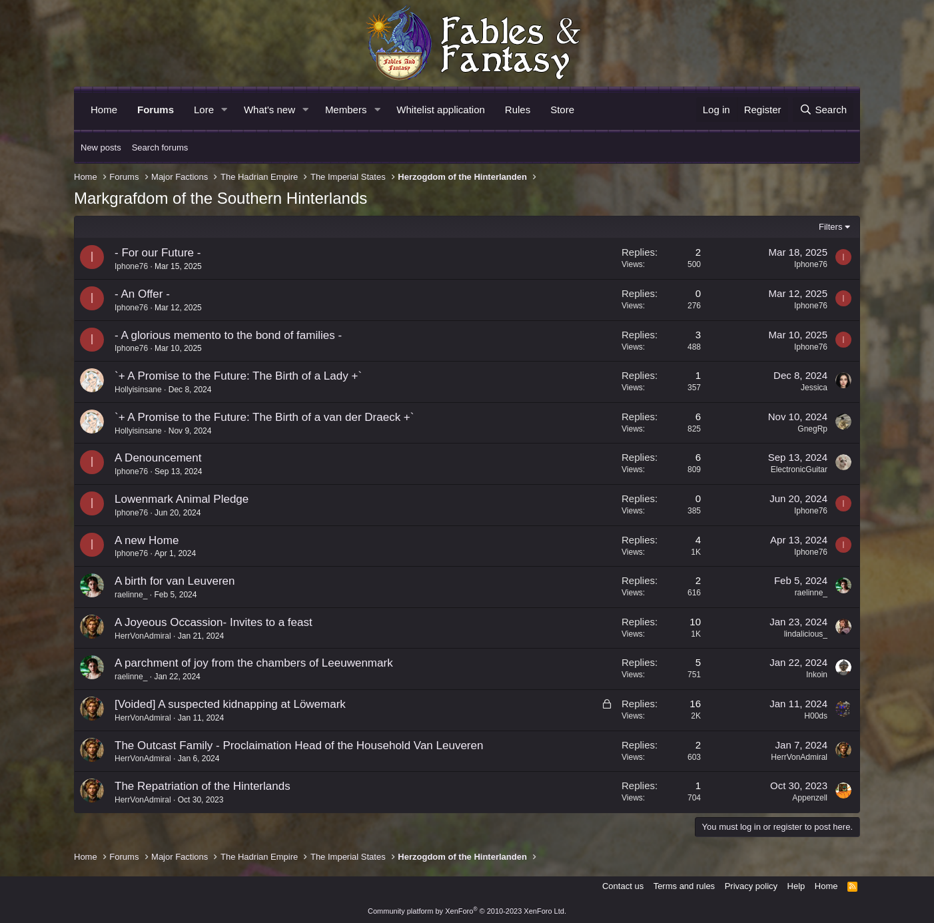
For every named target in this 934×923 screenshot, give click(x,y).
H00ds (815, 716)
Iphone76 (131, 266)
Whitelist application (440, 109)
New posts (101, 148)
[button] (224, 109)
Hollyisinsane (138, 389)
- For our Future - (158, 252)
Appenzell (809, 797)
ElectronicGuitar (799, 469)
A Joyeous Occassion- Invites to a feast (213, 622)
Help (796, 886)
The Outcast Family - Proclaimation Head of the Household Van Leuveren (299, 745)
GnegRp (812, 429)
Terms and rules (684, 886)
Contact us (623, 886)
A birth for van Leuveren (175, 581)
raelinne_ (131, 594)
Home (104, 109)
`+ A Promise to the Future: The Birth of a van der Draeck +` (264, 417)
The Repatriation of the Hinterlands (202, 786)
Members (346, 109)
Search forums (160, 148)
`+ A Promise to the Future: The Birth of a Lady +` (238, 376)
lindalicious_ (805, 634)
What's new (269, 109)
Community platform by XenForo (467, 911)
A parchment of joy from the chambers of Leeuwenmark (254, 663)
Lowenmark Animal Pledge (181, 499)
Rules (517, 109)
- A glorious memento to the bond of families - (228, 335)
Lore (204, 109)
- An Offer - (142, 294)
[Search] (823, 109)
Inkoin (816, 674)
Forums (155, 109)
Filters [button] (830, 227)
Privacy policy (751, 886)
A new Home (147, 540)
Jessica (814, 387)
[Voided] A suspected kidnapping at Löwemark (230, 704)
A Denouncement (158, 458)
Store (562, 109)
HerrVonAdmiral (143, 636)
